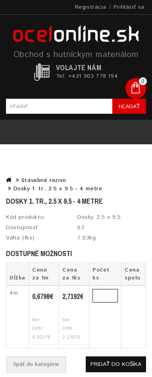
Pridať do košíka (115, 364)
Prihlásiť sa (129, 7)
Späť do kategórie (36, 364)
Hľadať (129, 107)
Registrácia (90, 7)
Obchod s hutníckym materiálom (76, 55)
